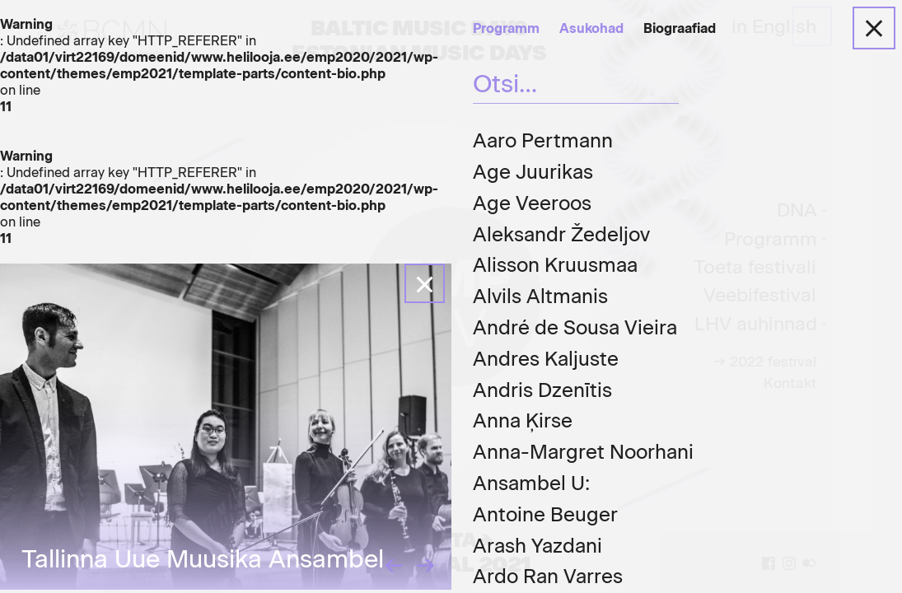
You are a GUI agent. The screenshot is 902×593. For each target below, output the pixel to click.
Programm (506, 28)
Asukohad (591, 28)
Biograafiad (679, 28)
